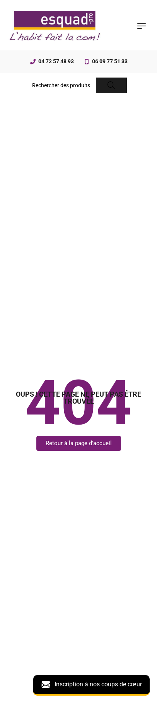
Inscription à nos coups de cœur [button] (91, 684)
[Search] (111, 85)
